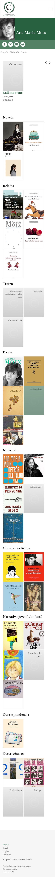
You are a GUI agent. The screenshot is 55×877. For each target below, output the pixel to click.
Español (6, 844)
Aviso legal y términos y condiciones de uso (17, 866)
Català (5, 848)
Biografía (4, 52)
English (6, 851)
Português (7, 854)
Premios (24, 52)
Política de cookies (9, 872)
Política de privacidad (10, 869)
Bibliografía (14, 52)
